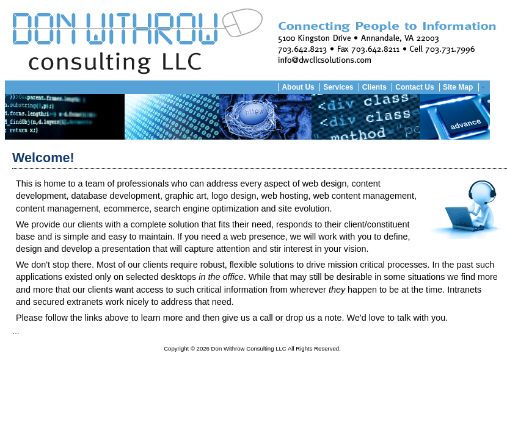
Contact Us (414, 87)
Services (338, 87)
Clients (374, 87)
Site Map (458, 87)
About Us (298, 87)
